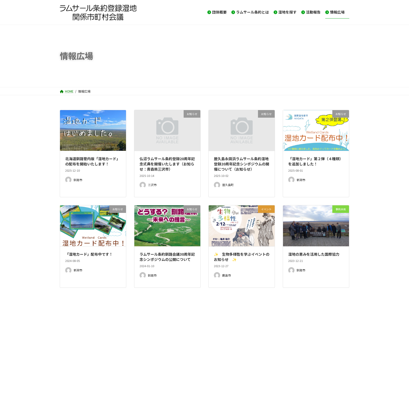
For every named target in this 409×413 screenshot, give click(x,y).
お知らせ (70, 342)
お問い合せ (91, 390)
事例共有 (70, 363)
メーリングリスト (122, 390)
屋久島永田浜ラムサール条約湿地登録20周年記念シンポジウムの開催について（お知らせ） (241, 163)
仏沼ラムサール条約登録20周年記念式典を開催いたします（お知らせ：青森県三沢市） (167, 163)
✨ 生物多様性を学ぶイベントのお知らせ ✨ (241, 257)
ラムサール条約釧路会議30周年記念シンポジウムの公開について (167, 257)
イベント (70, 352)
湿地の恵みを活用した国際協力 (313, 254)
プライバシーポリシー (190, 390)
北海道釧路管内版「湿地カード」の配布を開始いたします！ (92, 161)
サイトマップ (154, 390)
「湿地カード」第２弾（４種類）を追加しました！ (315, 161)
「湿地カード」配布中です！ (89, 254)
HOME (69, 390)
